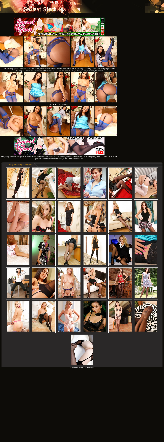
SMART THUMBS (87, 367)
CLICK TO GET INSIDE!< (59, 104)
